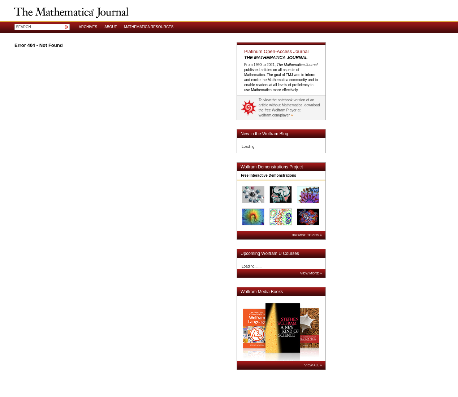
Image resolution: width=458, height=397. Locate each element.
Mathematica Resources (149, 27)
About (110, 27)
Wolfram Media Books (262, 291)
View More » (311, 273)
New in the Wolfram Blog (264, 133)
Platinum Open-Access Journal (276, 51)
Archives (88, 27)
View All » (313, 365)
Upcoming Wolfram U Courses (270, 253)
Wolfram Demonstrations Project (272, 166)
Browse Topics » (307, 235)
